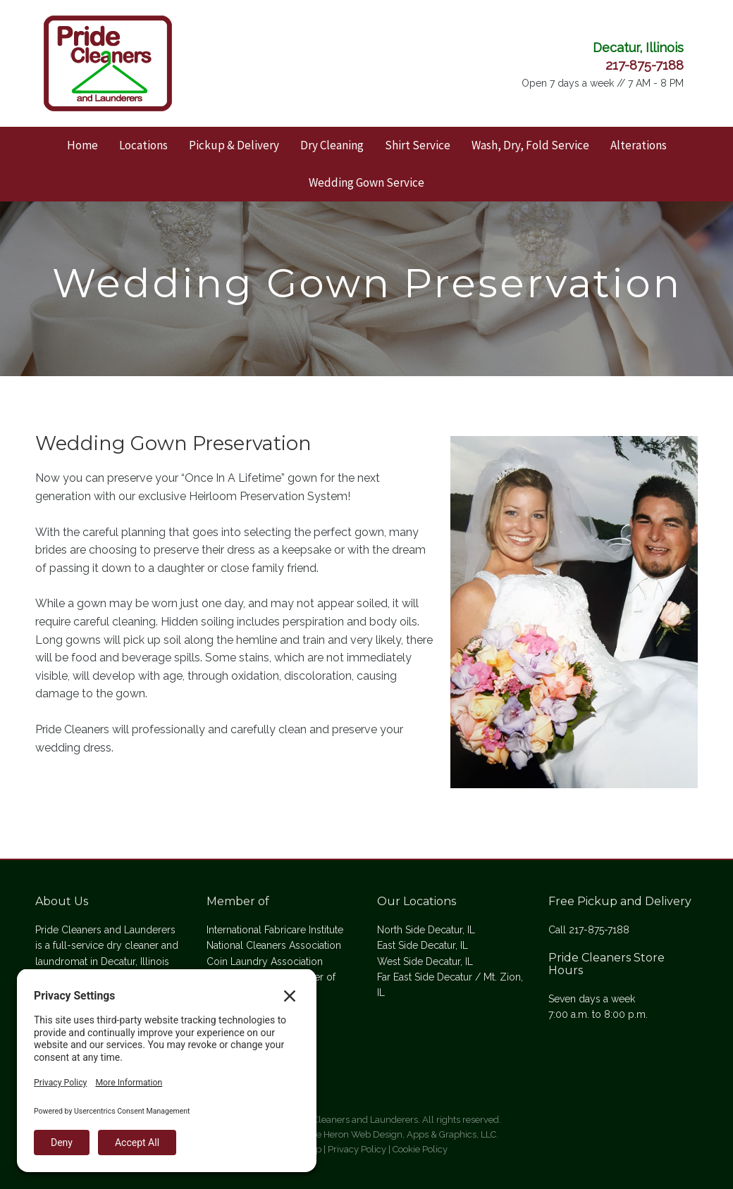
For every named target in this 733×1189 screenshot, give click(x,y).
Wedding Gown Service (366, 182)
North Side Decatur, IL (426, 929)
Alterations (638, 145)
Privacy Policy (357, 1149)
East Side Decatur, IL (422, 945)
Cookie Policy (420, 1149)
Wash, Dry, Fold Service (530, 145)
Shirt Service (417, 145)
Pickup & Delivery (234, 145)
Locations (143, 145)
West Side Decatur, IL (425, 961)
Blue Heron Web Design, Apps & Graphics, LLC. (400, 1134)
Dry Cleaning (332, 145)
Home (82, 145)
